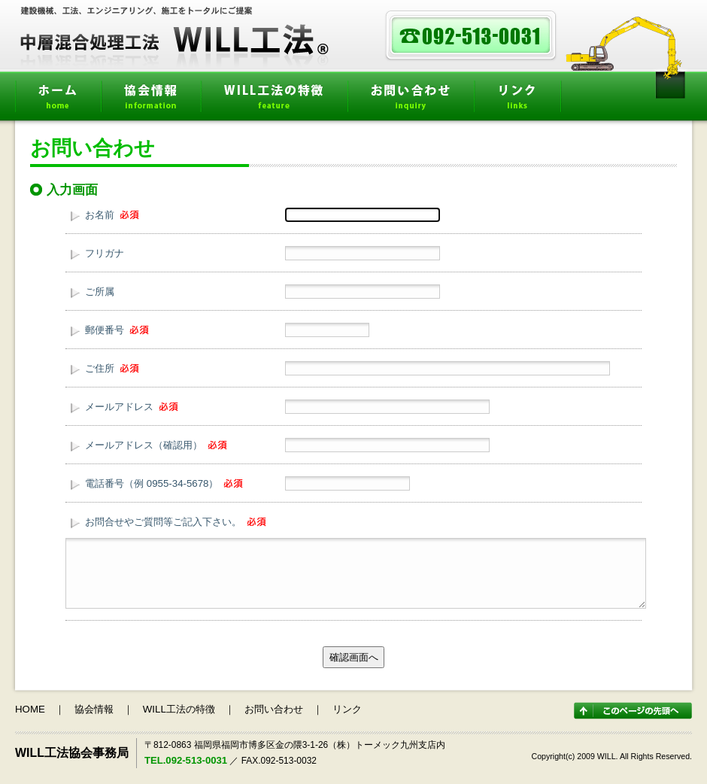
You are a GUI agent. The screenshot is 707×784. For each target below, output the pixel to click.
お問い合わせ (410, 98)
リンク (517, 98)
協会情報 (150, 98)
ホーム (58, 98)
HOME (30, 709)
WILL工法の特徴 (273, 98)
